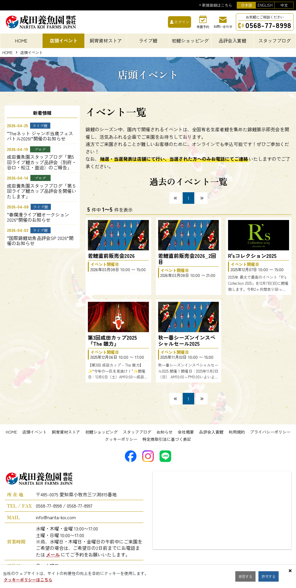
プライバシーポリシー (270, 432)
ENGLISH (265, 5)
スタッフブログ (137, 432)
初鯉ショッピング (101, 432)
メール (53, 554)
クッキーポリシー (121, 439)
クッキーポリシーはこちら (28, 580)
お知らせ (164, 432)
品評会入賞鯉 (211, 432)
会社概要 (186, 432)
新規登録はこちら (217, 5)
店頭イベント (34, 432)
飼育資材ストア (66, 432)
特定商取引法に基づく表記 (167, 439)
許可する (273, 576)
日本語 (246, 5)
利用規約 (237, 432)
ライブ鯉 (148, 40)
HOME (21, 40)
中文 (284, 5)
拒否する (247, 576)
